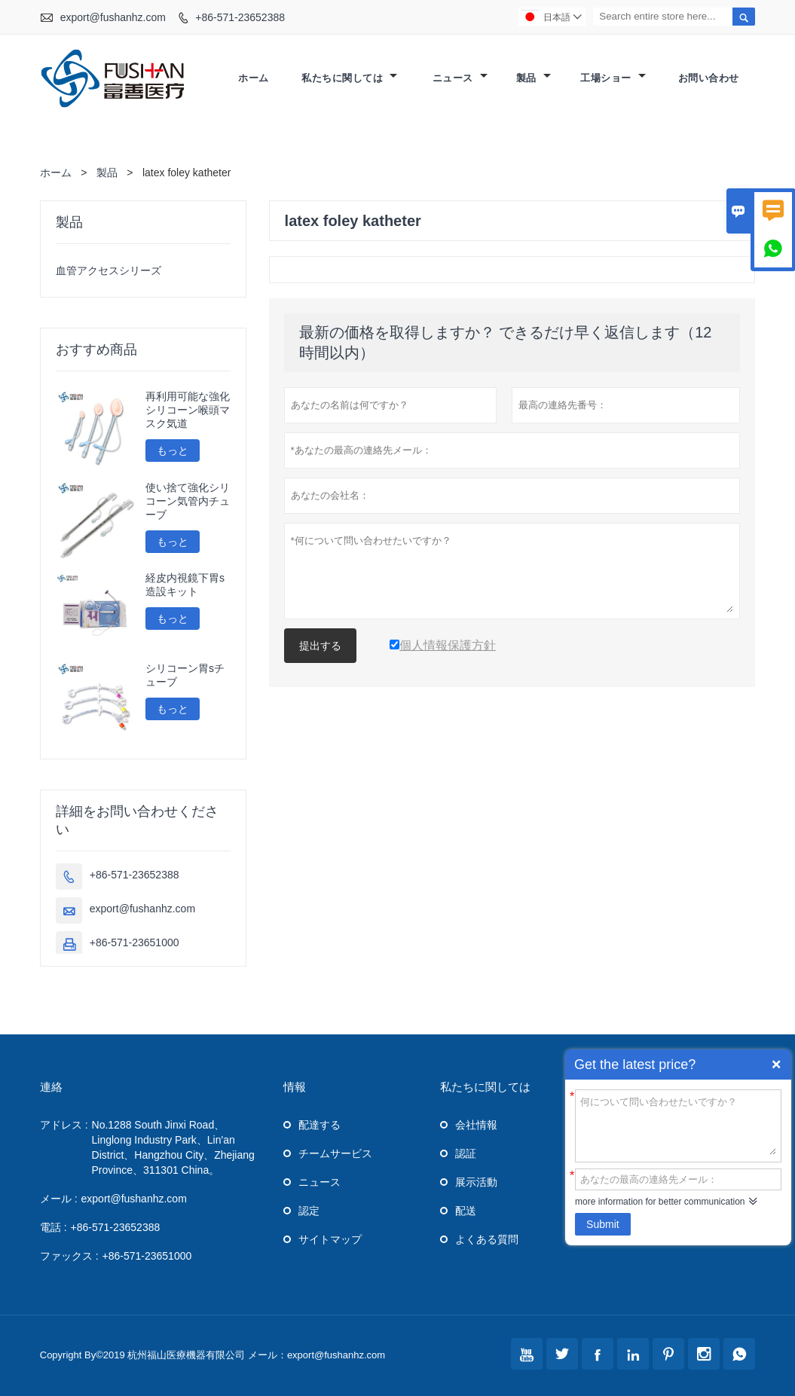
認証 (465, 1153)
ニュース (460, 78)
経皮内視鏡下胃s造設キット (185, 584)
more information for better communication (660, 1201)
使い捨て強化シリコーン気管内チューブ (187, 501)
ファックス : (69, 1256)
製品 (533, 78)
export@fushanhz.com (113, 17)
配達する (319, 1125)
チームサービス (335, 1153)
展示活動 (476, 1182)
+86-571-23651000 (134, 942)
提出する (320, 646)
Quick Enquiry (776, 1064)
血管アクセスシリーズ (108, 270)
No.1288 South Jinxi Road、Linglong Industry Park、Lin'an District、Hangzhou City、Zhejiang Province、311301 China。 (173, 1147)
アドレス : (64, 1125)
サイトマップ (330, 1239)
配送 (465, 1211)
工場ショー (613, 78)
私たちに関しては (349, 78)
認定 (309, 1211)
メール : (59, 1199)
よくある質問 (486, 1239)
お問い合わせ (708, 78)
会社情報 (476, 1125)
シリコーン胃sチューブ (185, 675)
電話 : (53, 1227)
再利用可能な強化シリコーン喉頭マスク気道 (187, 409)
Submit (602, 1224)
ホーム (253, 78)
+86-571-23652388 (240, 17)
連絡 (51, 1086)
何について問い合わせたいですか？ (678, 1125)
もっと (172, 450)
